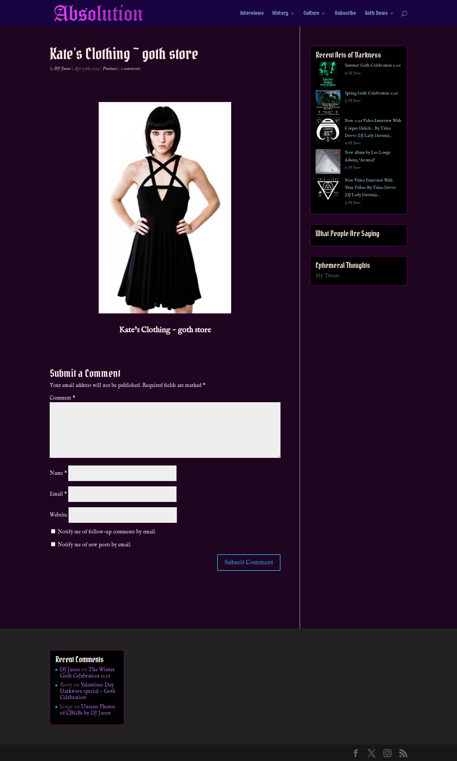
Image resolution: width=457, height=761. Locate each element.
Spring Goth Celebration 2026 (371, 93)
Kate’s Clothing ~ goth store (165, 330)
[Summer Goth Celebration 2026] (328, 75)
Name (58, 473)
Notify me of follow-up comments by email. (107, 532)
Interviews (252, 13)
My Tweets (328, 276)
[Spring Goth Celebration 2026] (328, 103)
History (280, 13)
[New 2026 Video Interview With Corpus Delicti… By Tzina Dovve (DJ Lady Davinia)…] (328, 131)
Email (58, 494)
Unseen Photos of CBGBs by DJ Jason (87, 710)
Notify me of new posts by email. (94, 545)
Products (110, 69)
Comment (62, 398)
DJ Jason (62, 69)
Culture (311, 13)
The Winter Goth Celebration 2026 (87, 673)
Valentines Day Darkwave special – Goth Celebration (88, 691)
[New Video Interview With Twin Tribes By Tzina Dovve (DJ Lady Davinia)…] (328, 190)
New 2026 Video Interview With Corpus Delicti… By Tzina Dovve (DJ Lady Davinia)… (373, 128)
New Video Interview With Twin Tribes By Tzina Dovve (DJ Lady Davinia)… (370, 188)
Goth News (376, 13)
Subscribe (345, 13)
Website (58, 515)
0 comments (130, 69)
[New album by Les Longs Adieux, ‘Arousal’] (328, 163)
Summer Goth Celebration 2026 (372, 65)
